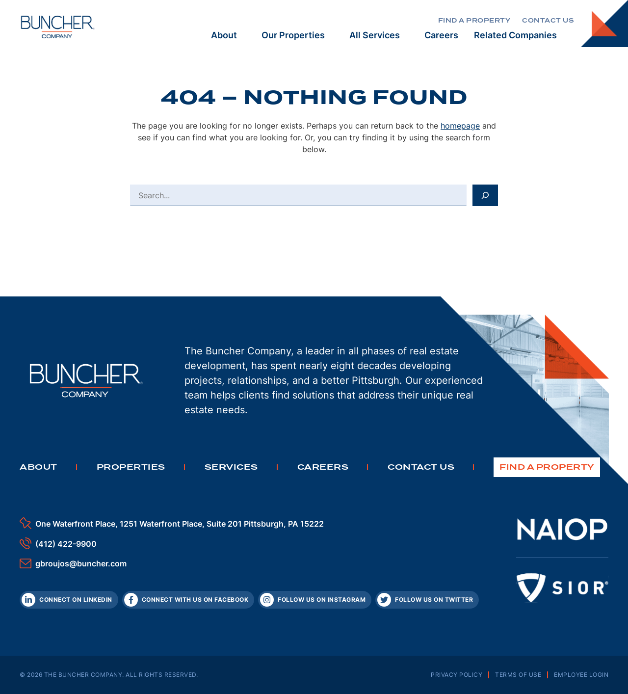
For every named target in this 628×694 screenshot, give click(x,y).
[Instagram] (314, 600)
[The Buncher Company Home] (58, 27)
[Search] (485, 195)
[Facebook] (188, 600)
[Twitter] (427, 600)
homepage (460, 126)
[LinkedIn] (69, 600)
